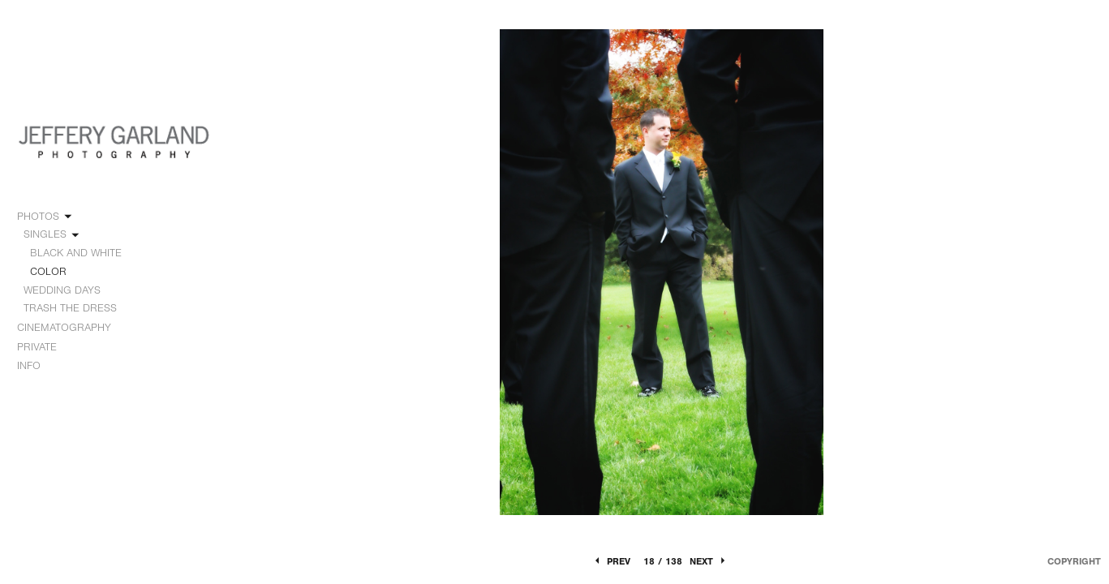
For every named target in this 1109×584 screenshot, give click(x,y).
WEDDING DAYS (69, 290)
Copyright (1074, 561)
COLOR (48, 271)
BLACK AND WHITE (76, 253)
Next (709, 561)
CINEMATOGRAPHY (71, 327)
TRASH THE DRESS (70, 308)
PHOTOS (45, 216)
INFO (36, 365)
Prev (611, 561)
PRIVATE (37, 347)
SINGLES (52, 234)
